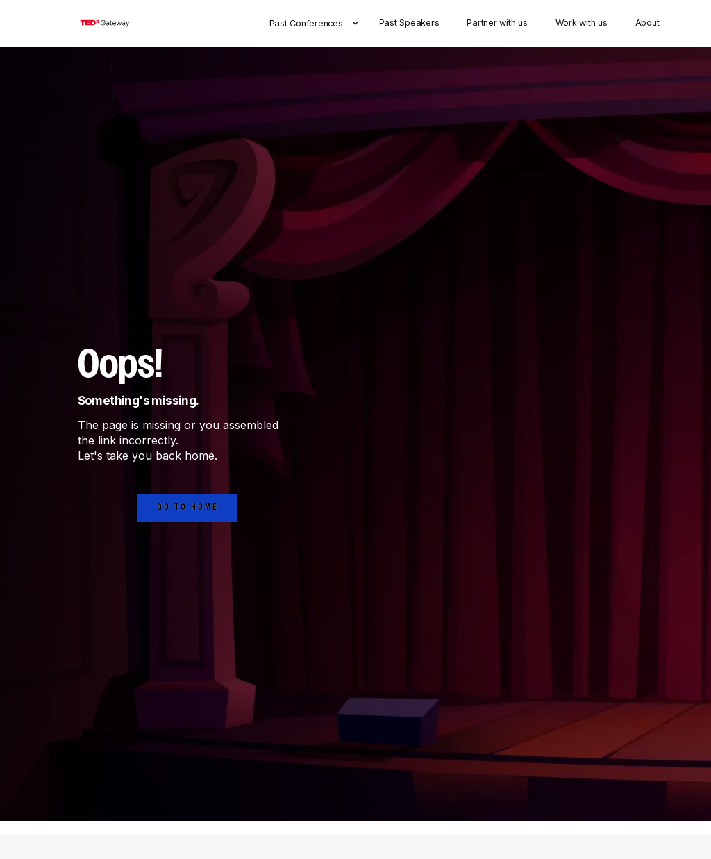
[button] (317, 23)
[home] (104, 23)
